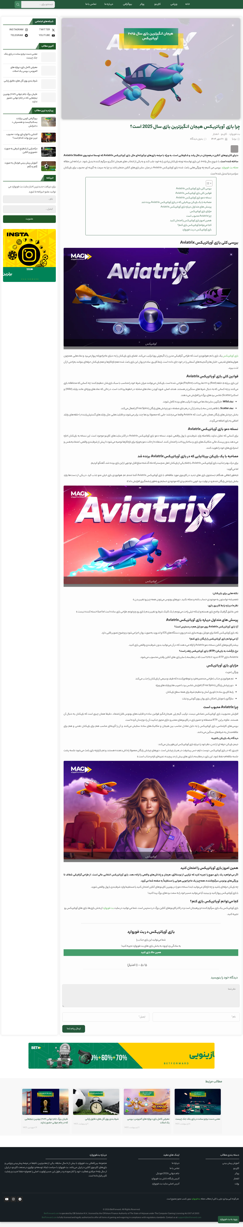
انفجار (216, 139)
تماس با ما (90, 7)
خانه (187, 7)
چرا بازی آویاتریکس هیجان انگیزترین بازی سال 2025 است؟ (185, 132)
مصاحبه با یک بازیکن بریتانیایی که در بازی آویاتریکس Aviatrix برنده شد (176, 207)
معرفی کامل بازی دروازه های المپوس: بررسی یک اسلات (23, 74)
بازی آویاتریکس (230, 361)
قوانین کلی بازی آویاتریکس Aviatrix (193, 198)
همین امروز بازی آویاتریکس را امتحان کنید (190, 226)
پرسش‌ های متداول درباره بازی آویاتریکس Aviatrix (186, 212)
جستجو (18, 6)
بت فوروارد (234, 139)
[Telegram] (16, 40)
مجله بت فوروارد (230, 173)
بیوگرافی (126, 7)
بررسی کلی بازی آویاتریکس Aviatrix (193, 194)
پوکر (142, 7)
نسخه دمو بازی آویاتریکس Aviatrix (193, 203)
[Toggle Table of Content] (207, 188)
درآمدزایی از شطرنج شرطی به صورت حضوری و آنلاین (20, 156)
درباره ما (108, 7)
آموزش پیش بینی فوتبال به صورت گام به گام (21, 170)
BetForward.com (51, 1219)
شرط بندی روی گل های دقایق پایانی (20, 86)
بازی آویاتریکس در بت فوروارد (196, 235)
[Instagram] (16, 35)
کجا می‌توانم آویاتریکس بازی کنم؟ (194, 230)
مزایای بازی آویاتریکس (200, 217)
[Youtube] (43, 40)
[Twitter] (43, 35)
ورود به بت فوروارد (228, 1219)
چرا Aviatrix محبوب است (198, 221)
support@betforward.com (189, 1223)
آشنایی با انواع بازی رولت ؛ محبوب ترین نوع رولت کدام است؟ (21, 141)
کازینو (156, 7)
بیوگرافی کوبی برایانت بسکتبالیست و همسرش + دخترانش (24, 127)
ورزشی (173, 7)
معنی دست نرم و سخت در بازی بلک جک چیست (20, 61)
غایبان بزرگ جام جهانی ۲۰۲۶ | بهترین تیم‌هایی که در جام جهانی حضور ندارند (20, 103)
